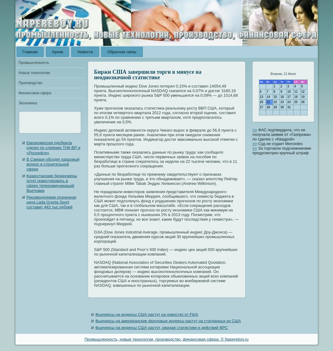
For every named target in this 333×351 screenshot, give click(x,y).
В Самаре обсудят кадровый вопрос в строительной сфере (53, 164)
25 (296, 102)
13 (261, 97)
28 (268, 107)
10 (289, 91)
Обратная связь (122, 52)
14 (268, 97)
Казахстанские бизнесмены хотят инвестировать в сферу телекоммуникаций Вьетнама (52, 183)
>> (255, 130)
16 (282, 97)
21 (268, 102)
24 (289, 102)
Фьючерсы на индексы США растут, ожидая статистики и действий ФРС (161, 327)
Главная (30, 52)
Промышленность (34, 63)
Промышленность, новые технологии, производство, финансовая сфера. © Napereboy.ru (166, 339)
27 (261, 107)
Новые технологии (34, 73)
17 (289, 97)
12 (303, 91)
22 (275, 102)
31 (289, 107)
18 (296, 97)
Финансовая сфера (35, 93)
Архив (57, 52)
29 (275, 107)
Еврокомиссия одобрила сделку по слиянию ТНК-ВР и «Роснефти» (53, 147)
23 (282, 102)
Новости (85, 52)
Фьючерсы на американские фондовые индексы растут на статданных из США (168, 321)
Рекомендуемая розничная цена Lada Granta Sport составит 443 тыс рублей (51, 202)
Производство (31, 83)
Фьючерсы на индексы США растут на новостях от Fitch (146, 314)
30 (282, 107)
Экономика (28, 103)
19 (303, 97)
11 (296, 91)
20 (261, 102)
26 (303, 102)
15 (275, 97)
